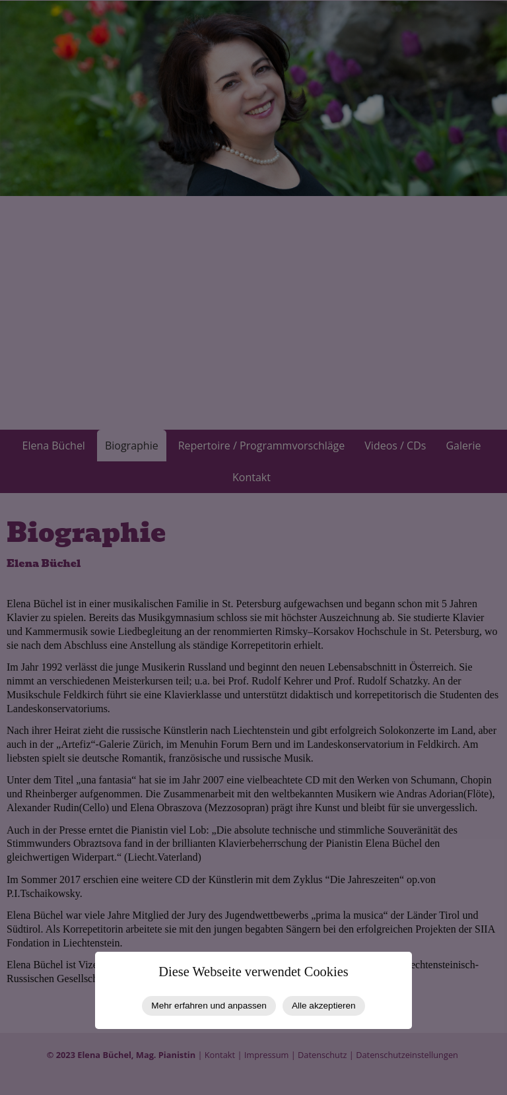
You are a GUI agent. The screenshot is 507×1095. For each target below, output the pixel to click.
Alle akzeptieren (324, 1006)
